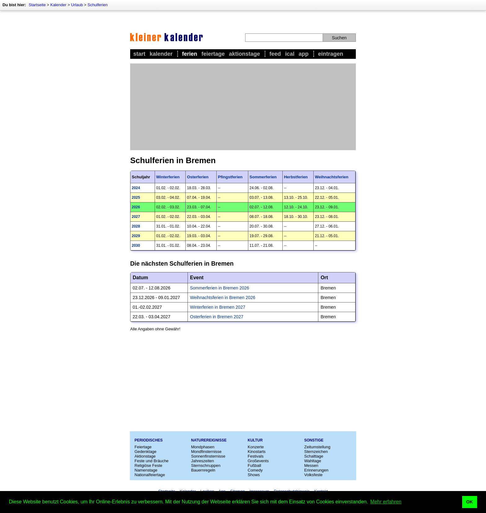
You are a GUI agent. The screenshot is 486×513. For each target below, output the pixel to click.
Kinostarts (257, 451)
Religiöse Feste (148, 465)
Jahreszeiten (202, 461)
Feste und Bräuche (152, 461)
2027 (136, 217)
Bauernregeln (203, 470)
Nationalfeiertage (150, 474)
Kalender (58, 4)
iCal (289, 54)
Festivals (255, 456)
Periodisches (149, 440)
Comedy (255, 470)
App (304, 54)
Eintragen (330, 54)
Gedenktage (146, 451)
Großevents (258, 461)
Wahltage (312, 461)
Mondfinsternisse (206, 451)
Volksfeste (313, 474)
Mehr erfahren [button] (386, 501)
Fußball (254, 465)
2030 (136, 245)
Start (139, 54)
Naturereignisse (209, 440)
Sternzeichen (316, 451)
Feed (275, 54)
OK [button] (469, 501)
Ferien (189, 54)
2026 (136, 207)
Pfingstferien (230, 177)
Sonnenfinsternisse (208, 456)
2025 (136, 197)
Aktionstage (244, 54)
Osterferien (197, 177)
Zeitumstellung (317, 447)
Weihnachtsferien (331, 177)
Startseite (37, 4)
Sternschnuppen (206, 465)
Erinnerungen (316, 470)
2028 (136, 226)
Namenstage (146, 470)
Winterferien (168, 177)
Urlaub (77, 4)
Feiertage (213, 54)
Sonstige (314, 440)
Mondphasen (202, 447)
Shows (254, 474)
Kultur (255, 440)
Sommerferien (263, 177)
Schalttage (313, 456)
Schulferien (97, 4)
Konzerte (256, 447)
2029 (136, 236)
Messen (311, 465)
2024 (136, 188)
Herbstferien (296, 177)
